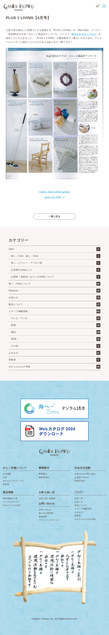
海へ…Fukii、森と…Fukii (55, 256)
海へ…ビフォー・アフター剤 (55, 263)
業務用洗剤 (44, 477)
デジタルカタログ (11, 502)
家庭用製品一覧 (10, 498)
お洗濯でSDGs (82, 477)
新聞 (55, 325)
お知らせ (54, 298)
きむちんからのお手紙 (85, 519)
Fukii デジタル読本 (12, 505)
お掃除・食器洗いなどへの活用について (55, 277)
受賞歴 (6, 484)
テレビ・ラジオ (55, 318)
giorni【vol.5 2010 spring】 (55, 192)
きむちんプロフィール (13, 481)
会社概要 (7, 474)
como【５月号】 (53, 197)
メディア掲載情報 (54, 311)
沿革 (5, 477)
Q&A (54, 249)
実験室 (54, 360)
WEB (55, 339)
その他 (55, 346)
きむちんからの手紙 (54, 367)
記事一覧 (79, 498)
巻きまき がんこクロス (84, 34)
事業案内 (43, 474)
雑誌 (55, 332)
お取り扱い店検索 (47, 498)
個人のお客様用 (46, 513)
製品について (54, 304)
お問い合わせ (45, 510)
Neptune (54, 291)
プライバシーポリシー (49, 520)
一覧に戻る (54, 216)
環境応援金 (80, 481)
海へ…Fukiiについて (54, 284)
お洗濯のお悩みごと (55, 270)
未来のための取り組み (85, 474)
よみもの (54, 353)
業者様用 (43, 516)
